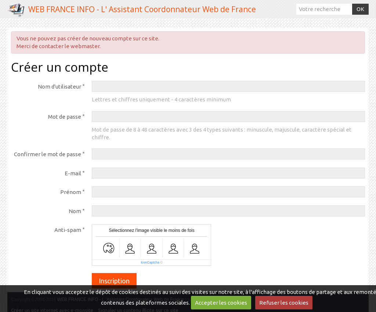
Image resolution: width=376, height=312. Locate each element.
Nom (75, 211)
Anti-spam (67, 230)
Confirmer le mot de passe (47, 154)
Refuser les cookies (283, 303)
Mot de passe (64, 117)
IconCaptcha (150, 262)
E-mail (73, 173)
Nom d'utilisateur (59, 86)
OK (360, 9)
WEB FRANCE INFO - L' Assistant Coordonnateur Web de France (142, 9)
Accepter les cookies (221, 303)
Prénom (70, 192)
